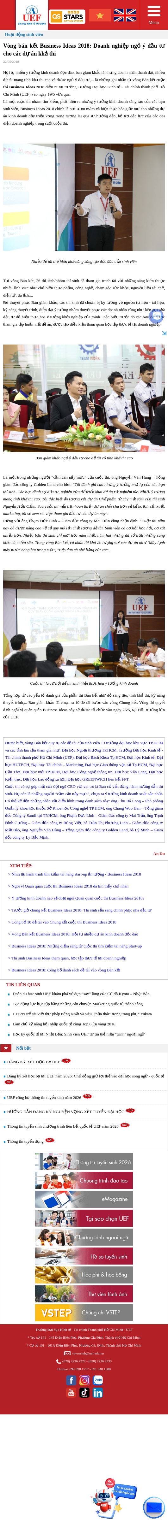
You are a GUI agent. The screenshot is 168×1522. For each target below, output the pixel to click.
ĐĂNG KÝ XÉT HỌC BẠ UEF (39, 1061)
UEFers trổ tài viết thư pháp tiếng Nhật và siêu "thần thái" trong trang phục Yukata (82, 1014)
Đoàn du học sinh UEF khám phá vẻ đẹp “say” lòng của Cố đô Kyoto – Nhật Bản (81, 993)
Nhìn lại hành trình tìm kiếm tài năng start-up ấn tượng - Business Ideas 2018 (76, 874)
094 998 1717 (79, 1369)
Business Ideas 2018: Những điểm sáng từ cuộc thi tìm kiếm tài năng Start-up (77, 946)
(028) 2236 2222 (73, 1361)
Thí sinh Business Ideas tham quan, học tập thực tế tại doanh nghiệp (68, 958)
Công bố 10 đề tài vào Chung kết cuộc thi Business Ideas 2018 (64, 922)
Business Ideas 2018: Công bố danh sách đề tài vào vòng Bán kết (66, 970)
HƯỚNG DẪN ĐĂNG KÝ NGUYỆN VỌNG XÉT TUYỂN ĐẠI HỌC (71, 1111)
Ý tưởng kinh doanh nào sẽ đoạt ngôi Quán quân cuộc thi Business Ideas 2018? (78, 898)
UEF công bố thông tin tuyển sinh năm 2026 (50, 1097)
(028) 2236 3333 (100, 1361)
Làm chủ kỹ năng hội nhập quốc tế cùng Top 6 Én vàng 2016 (64, 1024)
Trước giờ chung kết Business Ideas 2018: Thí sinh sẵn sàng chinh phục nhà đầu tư (81, 910)
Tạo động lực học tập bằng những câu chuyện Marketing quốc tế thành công (78, 1003)
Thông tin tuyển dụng (31, 1141)
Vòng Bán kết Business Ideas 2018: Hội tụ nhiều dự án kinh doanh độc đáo (74, 934)
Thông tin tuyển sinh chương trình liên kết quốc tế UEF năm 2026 (68, 1126)
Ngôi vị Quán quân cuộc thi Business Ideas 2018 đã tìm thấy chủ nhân (70, 886)
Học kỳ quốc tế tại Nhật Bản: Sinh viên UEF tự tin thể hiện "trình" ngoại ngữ (79, 1034)
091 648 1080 (101, 1369)
